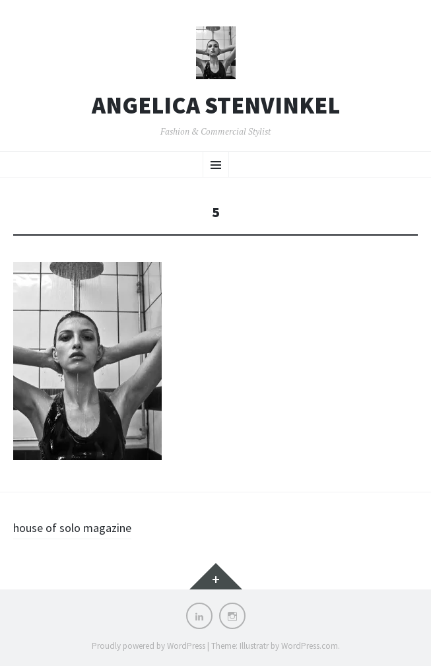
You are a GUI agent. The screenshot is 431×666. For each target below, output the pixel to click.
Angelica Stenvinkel (216, 105)
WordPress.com (309, 645)
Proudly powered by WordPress (148, 645)
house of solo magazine (72, 527)
